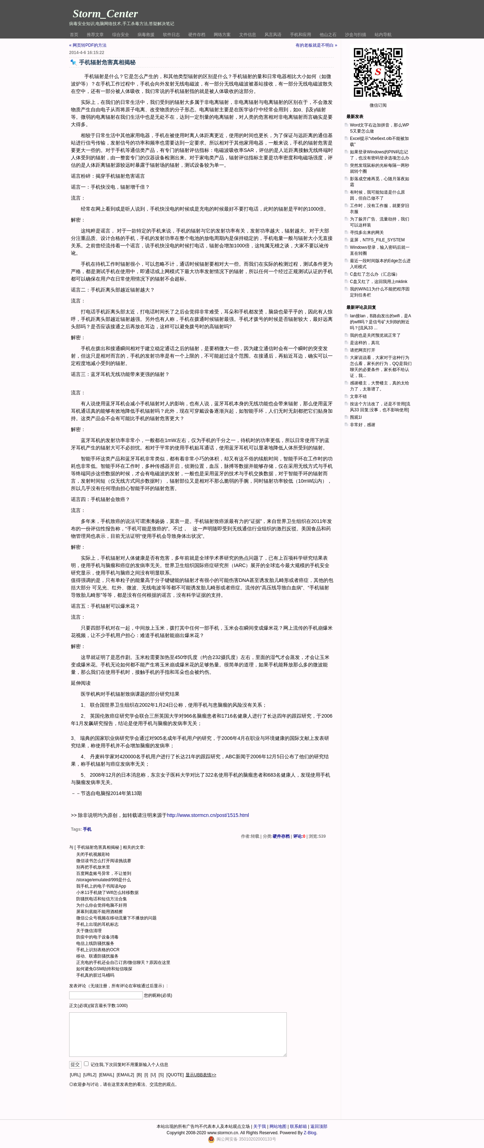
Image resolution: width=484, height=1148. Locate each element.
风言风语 (273, 34)
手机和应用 (300, 34)
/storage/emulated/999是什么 (103, 879)
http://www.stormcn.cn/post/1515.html (208, 815)
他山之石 (328, 34)
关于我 (259, 1126)
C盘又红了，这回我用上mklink (378, 281)
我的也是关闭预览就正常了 (375, 335)
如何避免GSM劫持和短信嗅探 (104, 968)
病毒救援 (146, 34)
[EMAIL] (106, 1074)
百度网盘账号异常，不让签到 (103, 873)
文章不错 (358, 396)
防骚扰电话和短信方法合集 (101, 898)
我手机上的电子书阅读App (101, 886)
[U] (153, 1074)
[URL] (75, 1074)
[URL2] (89, 1074)
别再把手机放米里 (93, 867)
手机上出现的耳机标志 (97, 924)
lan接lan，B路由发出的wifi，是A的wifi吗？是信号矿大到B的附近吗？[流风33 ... (380, 321)
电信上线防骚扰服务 (95, 943)
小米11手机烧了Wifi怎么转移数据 (107, 892)
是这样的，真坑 (365, 342)
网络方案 (222, 34)
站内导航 (383, 34)
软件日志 (171, 34)
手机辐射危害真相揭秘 (98, 847)
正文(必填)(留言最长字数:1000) (98, 1005)
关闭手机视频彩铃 (93, 854)
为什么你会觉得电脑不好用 (101, 905)
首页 (74, 34)
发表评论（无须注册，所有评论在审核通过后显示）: (118, 985)
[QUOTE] (175, 1074)
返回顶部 (318, 1126)
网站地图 (278, 1126)
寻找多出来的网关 (367, 232)
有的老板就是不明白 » (316, 45)
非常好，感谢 (362, 424)
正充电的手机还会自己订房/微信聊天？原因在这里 (123, 962)
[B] (139, 1074)
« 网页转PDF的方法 (88, 45)
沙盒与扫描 (355, 34)
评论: (299, 836)
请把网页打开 (362, 350)
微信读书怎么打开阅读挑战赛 (103, 860)
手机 (87, 829)
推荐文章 (95, 34)
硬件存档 (196, 34)
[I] (146, 1074)
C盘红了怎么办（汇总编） (375, 274)
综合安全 (120, 34)
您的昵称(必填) (158, 995)
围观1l (356, 417)
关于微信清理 (89, 930)
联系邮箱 (298, 1126)
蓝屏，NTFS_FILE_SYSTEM (377, 239)
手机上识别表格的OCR (98, 949)
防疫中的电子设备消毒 (97, 937)
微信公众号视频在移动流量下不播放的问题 (116, 918)
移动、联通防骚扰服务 (97, 956)
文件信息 (247, 34)
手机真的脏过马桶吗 (95, 975)
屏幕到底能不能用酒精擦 (99, 911)
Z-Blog (310, 1132)
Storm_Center (105, 13)
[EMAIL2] (125, 1074)
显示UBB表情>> (201, 1074)
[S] (161, 1074)
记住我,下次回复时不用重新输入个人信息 (129, 1064)
